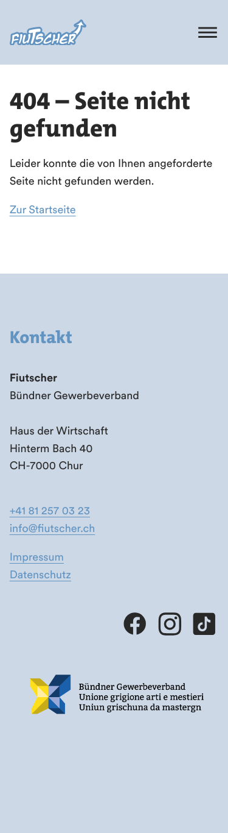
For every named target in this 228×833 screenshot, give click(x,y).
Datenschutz (40, 574)
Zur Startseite (43, 209)
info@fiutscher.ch (52, 528)
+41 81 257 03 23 (50, 510)
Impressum (37, 557)
